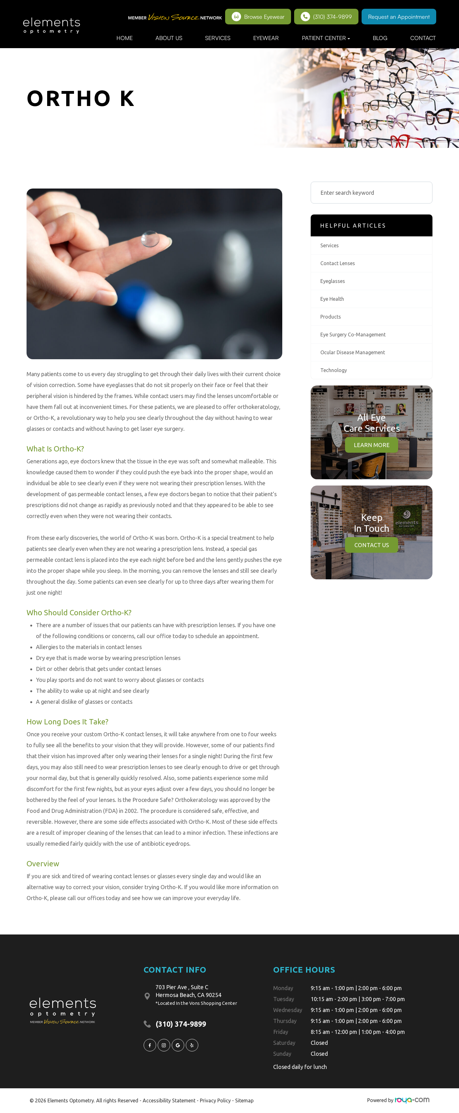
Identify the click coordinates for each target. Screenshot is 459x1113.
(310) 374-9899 (326, 16)
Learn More (372, 450)
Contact (423, 37)
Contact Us (371, 550)
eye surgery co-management (356, 338)
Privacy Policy (215, 1100)
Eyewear (266, 37)
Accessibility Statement (169, 1100)
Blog (380, 37)
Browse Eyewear (258, 16)
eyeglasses (334, 283)
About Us (168, 37)
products (331, 319)
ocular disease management (356, 356)
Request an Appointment (399, 16)
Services (217, 37)
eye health (334, 301)
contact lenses (339, 264)
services (330, 246)
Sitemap (244, 1100)
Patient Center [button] (326, 37)
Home (124, 37)
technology (335, 375)
